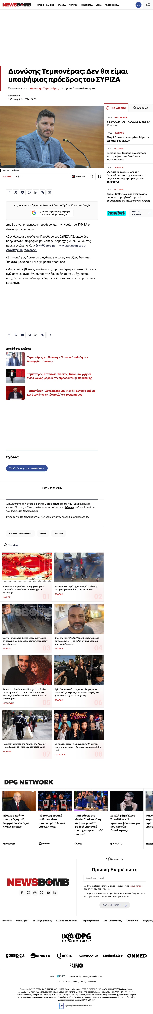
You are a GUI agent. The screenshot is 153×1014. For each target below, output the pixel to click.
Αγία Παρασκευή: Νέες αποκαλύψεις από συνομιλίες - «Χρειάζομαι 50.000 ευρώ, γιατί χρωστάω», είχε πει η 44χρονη (77, 692)
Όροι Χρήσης (22, 921)
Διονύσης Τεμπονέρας (44, 88)
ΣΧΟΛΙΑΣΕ (78, 176)
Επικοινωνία (132, 921)
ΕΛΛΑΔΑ (62, 5)
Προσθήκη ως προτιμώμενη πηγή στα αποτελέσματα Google (51, 213)
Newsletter (30, 517)
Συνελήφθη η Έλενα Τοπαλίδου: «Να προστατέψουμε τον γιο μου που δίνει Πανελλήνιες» (125, 823)
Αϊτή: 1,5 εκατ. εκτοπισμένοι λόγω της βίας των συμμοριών (128, 139)
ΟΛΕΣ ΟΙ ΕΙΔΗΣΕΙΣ (45, 5)
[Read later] (100, 176)
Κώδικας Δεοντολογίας (66, 921)
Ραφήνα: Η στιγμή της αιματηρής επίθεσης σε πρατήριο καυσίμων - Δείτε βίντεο (76, 588)
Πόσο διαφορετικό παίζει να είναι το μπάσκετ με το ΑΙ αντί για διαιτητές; (52, 821)
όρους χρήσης (135, 886)
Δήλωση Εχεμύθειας (42, 921)
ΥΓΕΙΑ (98, 5)
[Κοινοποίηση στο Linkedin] (36, 192)
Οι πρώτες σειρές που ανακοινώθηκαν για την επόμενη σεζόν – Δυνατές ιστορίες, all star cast (78, 746)
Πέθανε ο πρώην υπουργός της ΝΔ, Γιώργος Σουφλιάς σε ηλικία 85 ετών (16, 821)
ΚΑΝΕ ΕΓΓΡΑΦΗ (114, 905)
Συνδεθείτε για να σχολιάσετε (26, 468)
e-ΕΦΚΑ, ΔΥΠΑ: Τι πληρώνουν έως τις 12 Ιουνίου (128, 123)
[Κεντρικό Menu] (148, 4)
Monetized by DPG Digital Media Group (86, 976)
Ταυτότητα (7, 921)
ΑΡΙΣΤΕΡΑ (58, 533)
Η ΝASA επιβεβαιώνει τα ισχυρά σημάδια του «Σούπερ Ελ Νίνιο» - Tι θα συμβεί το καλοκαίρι (24, 589)
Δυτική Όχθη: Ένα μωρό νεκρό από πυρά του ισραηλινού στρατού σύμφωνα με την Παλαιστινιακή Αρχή (128, 197)
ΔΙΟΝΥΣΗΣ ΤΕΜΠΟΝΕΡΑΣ (20, 533)
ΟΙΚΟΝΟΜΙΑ (87, 5)
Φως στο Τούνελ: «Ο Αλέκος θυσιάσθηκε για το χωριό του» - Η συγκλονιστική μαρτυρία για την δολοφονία (77, 640)
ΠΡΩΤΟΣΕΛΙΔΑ (112, 5)
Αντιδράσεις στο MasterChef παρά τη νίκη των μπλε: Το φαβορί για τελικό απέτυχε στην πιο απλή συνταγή (89, 825)
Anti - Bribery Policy (112, 921)
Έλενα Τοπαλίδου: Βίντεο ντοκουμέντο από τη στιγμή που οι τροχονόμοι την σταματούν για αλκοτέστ (25, 640)
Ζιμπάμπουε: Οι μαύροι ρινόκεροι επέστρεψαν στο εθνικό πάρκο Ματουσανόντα (126, 156)
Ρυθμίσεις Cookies (90, 921)
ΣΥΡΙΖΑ (43, 533)
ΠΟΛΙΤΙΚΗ (73, 5)
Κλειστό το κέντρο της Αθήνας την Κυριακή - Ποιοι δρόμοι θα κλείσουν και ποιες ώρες (25, 745)
